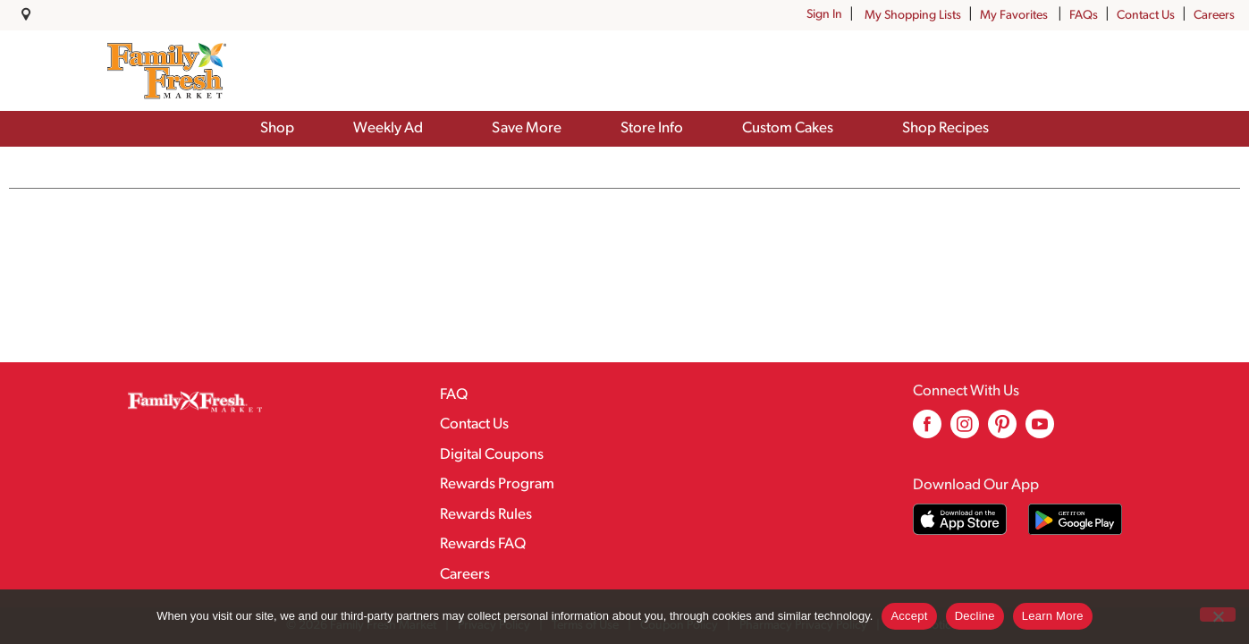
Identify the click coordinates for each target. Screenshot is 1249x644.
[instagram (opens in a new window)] (964, 430)
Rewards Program (497, 484)
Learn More (1053, 616)
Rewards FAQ (483, 544)
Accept (908, 616)
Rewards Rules (486, 514)
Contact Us (1146, 15)
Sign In (824, 14)
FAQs (1083, 15)
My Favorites (1015, 15)
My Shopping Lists (913, 15)
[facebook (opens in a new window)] (927, 430)
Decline (975, 616)
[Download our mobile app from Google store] (1075, 519)
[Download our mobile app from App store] (960, 519)
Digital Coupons (492, 454)
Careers (1214, 15)
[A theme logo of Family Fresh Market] (166, 70)
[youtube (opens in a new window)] (1039, 430)
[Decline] (1218, 614)
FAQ (454, 394)
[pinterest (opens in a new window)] (1002, 430)
